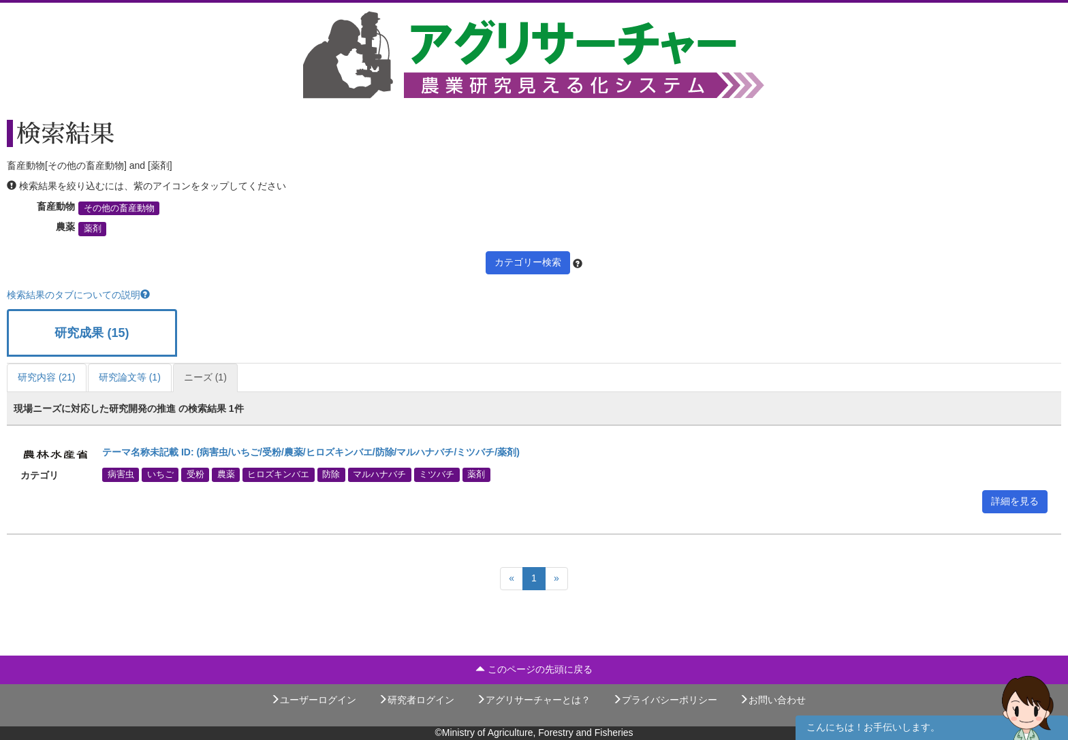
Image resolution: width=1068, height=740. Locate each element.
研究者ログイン (416, 699)
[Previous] (511, 578)
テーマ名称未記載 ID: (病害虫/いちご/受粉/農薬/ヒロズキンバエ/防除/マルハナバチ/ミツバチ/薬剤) (311, 452)
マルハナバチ (379, 474)
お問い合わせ (772, 699)
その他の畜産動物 (119, 208)
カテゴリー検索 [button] (527, 262)
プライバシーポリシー (664, 699)
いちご (160, 474)
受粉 (195, 474)
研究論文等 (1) (130, 377)
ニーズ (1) (205, 377)
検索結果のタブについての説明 (78, 294)
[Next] (556, 578)
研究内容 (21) (47, 377)
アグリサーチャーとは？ (533, 699)
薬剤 (92, 229)
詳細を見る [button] (1015, 501)
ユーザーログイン (313, 699)
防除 (331, 474)
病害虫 (121, 474)
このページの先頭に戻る (534, 669)
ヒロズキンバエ (278, 474)
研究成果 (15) (91, 333)
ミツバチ (436, 474)
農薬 (226, 474)
